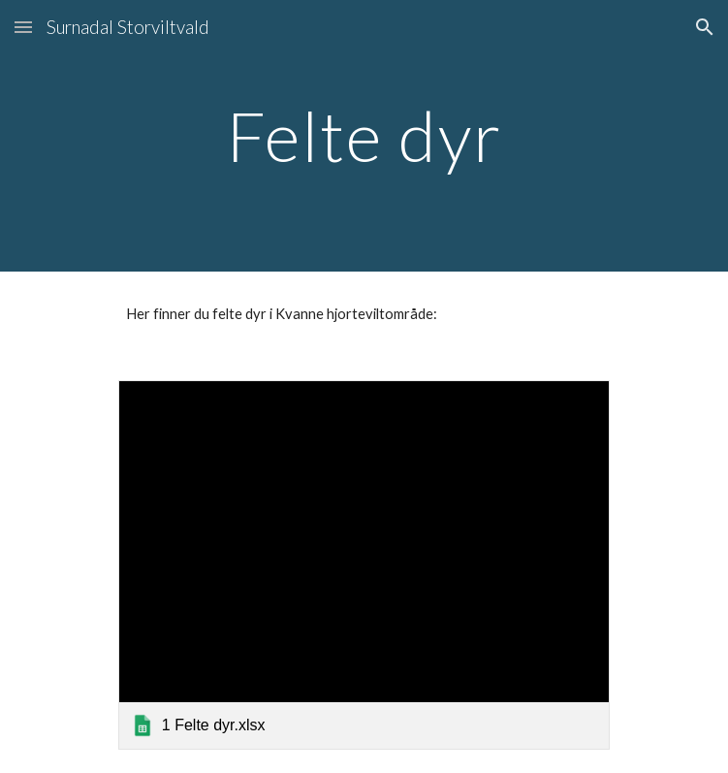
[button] (23, 26)
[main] (364, 136)
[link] (364, 564)
